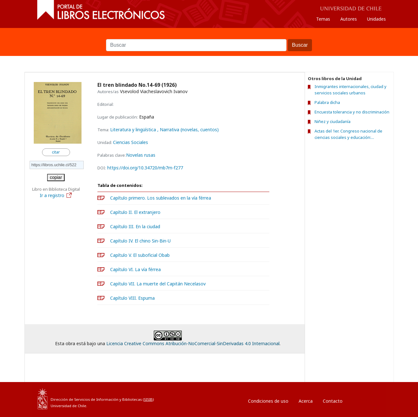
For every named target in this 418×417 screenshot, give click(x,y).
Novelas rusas (140, 155)
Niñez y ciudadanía (333, 121)
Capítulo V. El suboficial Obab (140, 255)
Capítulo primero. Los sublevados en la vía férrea (160, 198)
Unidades (376, 19)
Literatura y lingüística (133, 129)
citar (56, 152)
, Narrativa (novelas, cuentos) (188, 129)
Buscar (209, 36)
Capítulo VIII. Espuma (132, 298)
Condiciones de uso (268, 401)
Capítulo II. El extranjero (135, 212)
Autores (348, 19)
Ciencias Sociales (130, 142)
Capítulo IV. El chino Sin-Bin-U (140, 241)
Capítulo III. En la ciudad (135, 226)
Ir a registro (56, 195)
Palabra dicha (327, 102)
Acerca (306, 401)
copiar (56, 177)
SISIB (148, 399)
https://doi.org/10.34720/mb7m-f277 (145, 168)
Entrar (361, 399)
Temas (323, 19)
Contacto (333, 401)
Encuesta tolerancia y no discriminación (352, 112)
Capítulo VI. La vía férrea (135, 269)
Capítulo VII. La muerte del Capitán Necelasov (158, 284)
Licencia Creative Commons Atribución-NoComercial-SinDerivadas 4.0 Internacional (193, 343)
